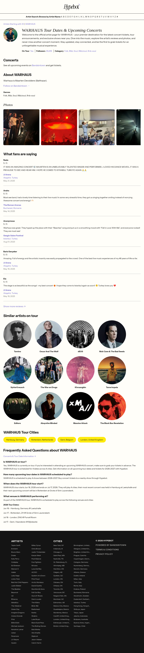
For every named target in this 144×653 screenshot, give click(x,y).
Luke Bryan (36, 619)
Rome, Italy (78, 586)
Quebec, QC (58, 576)
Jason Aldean (37, 639)
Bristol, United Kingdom (61, 626)
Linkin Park (15, 579)
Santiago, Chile (79, 626)
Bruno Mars (15, 552)
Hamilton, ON (58, 569)
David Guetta (37, 586)
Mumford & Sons (38, 589)
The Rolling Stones (39, 626)
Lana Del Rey (36, 569)
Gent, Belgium (66, 439)
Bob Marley (36, 629)
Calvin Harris (36, 643)
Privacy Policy (104, 554)
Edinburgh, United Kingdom (61, 623)
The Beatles (15, 589)
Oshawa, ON (58, 582)
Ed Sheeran (15, 565)
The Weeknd (16, 606)
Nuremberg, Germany (82, 565)
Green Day (15, 609)
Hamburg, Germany (15, 439)
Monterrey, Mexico (60, 613)
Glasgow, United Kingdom (82, 549)
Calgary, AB (57, 572)
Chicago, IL (57, 552)
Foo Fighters (36, 562)
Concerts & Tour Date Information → (19, 456)
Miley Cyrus (36, 545)
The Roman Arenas (12, 205)
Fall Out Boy (36, 592)
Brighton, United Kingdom (82, 552)
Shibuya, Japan (79, 609)
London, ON (58, 579)
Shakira (34, 616)
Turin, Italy (78, 582)
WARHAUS (30, 24)
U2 (12, 596)
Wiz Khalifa (36, 633)
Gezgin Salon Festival (13, 235)
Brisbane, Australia (81, 619)
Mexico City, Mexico (61, 606)
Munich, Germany (80, 569)
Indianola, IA (58, 549)
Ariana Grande (16, 616)
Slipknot (35, 636)
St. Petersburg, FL (60, 562)
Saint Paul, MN (59, 555)
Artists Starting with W (13, 24)
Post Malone (36, 559)
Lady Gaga (15, 576)
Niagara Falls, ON (60, 596)
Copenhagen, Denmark (82, 559)
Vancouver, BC (59, 592)
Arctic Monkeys (37, 582)
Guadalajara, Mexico (61, 609)
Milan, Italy (78, 579)
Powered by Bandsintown (111, 545)
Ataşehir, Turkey (10, 177)
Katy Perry (15, 559)
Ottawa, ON (57, 586)
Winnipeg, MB (58, 565)
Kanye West (36, 555)
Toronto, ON (58, 589)
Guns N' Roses (37, 596)
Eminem (14, 549)
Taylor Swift (15, 545)
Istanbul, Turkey (10, 238)
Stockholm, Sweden (81, 596)
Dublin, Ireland (79, 576)
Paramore (15, 636)
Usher (13, 633)
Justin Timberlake (38, 552)
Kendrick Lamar (17, 629)
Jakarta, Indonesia (81, 616)
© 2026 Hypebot (104, 540)
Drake (13, 555)
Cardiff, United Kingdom (61, 616)
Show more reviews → (14, 306)
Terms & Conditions (107, 549)
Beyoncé (14, 592)
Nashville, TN (58, 559)
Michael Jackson (17, 626)
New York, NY (58, 545)
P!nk (13, 619)
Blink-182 (35, 606)
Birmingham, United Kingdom (82, 545)
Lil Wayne (15, 639)
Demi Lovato (36, 599)
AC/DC (34, 572)
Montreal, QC (58, 599)
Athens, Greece (80, 572)
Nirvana (34, 565)
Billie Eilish (15, 623)
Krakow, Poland (80, 589)
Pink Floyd (36, 579)
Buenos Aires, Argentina (82, 623)
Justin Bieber (16, 586)
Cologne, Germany (81, 562)
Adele (13, 572)
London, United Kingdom (92, 439)
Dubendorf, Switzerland (82, 599)
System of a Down (38, 576)
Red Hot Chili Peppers (19, 582)
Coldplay (14, 562)
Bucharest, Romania (12, 208)
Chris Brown (36, 549)
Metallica (14, 602)
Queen (13, 643)
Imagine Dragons (17, 613)
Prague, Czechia (80, 555)
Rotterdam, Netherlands (42, 439)
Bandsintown (39, 65)
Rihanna (14, 599)
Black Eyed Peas (38, 623)
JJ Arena (7, 174)
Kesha (34, 613)
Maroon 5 (15, 569)
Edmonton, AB (59, 602)
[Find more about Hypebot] (72, 6)
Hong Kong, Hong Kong (82, 606)
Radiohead (36, 609)
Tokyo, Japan (79, 613)
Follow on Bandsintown (16, 85)
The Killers (36, 602)
